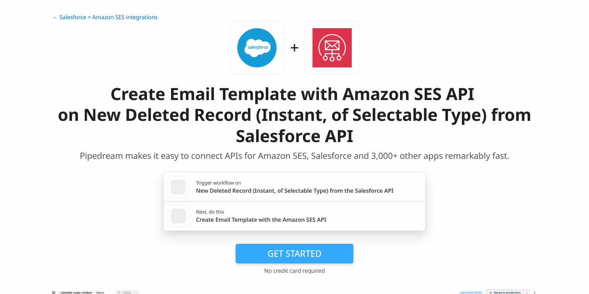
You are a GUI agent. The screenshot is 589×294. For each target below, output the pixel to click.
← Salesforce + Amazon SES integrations (104, 17)
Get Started (294, 253)
